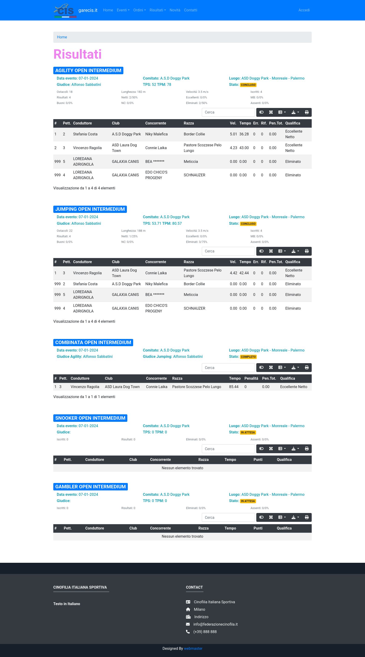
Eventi (122, 10)
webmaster (193, 648)
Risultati (156, 10)
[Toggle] (261, 112)
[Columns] (282, 112)
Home (108, 10)
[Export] (295, 112)
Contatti (190, 10)
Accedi (304, 10)
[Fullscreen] (271, 112)
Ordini (138, 10)
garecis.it (75, 10)
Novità (175, 10)
